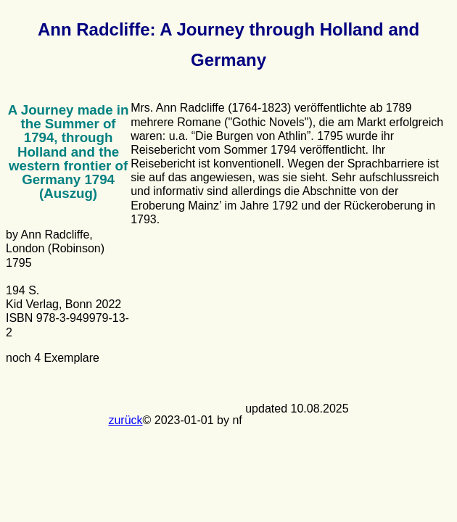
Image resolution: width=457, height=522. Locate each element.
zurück (125, 420)
